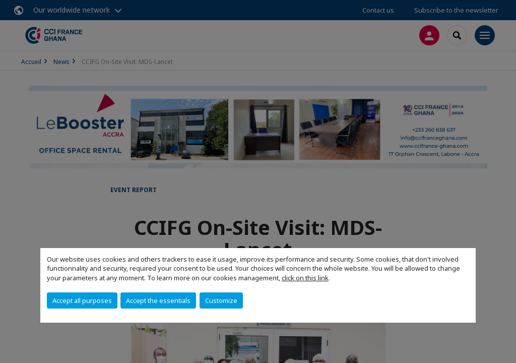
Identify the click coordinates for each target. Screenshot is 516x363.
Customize (221, 300)
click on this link (305, 277)
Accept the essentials (158, 300)
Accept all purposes (82, 300)
